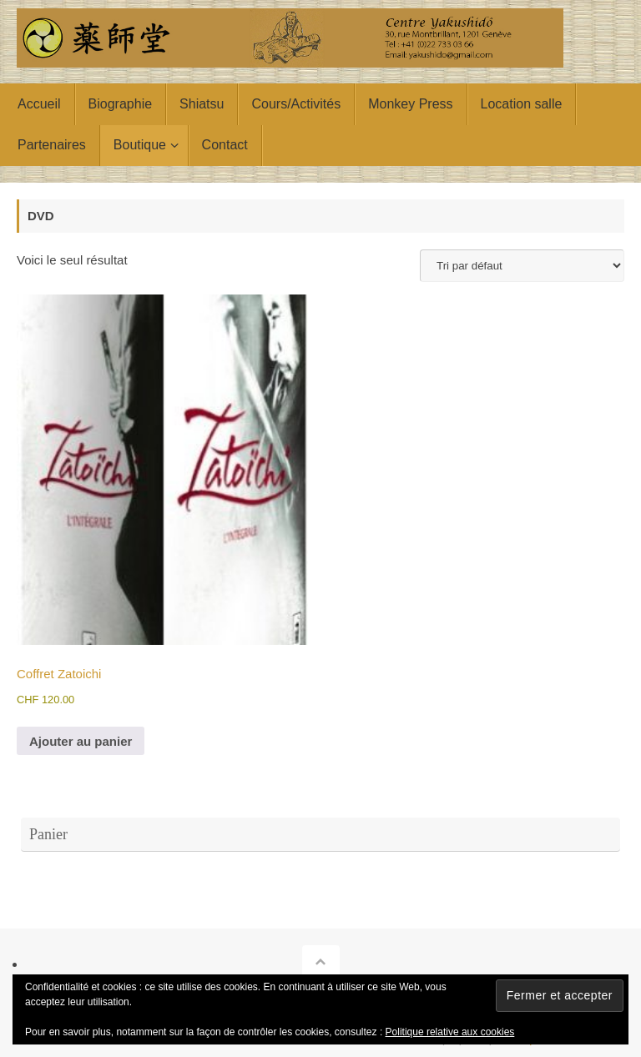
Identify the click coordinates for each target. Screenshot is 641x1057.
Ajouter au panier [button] (80, 741)
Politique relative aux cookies (450, 1032)
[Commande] (522, 265)
